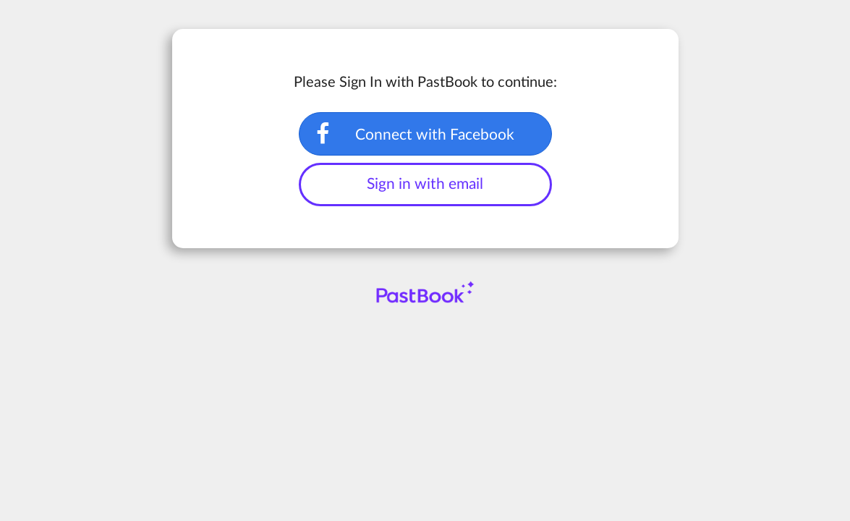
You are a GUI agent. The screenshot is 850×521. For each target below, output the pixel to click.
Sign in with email (425, 184)
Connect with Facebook (434, 135)
